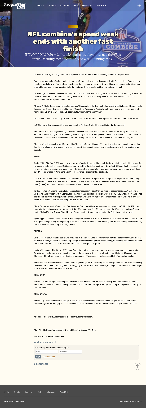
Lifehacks (87, 5)
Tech (75, 5)
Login (38, 357)
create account (49, 357)
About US (101, 5)
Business (64, 5)
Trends (52, 5)
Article (40, 5)
